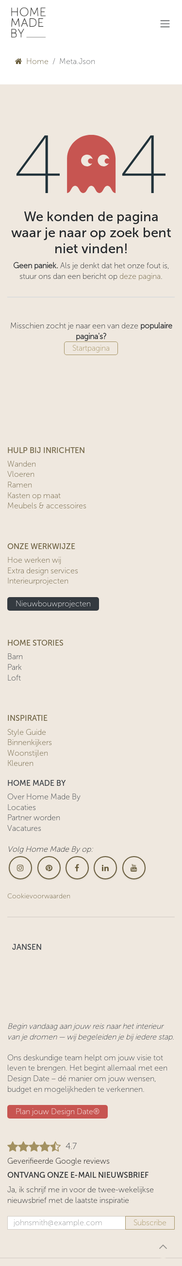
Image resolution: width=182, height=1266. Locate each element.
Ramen (19, 484)
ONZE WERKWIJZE (41, 546)
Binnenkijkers (29, 742)
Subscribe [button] (149, 1222)
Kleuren (20, 763)
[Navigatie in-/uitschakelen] (165, 23)
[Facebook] (77, 867)
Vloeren (20, 474)
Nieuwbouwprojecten (53, 603)
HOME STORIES (35, 643)
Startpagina (91, 348)
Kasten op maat (34, 495)
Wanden (21, 464)
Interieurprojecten (37, 580)
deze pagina (140, 276)
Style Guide (26, 732)
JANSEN (27, 947)
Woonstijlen (27, 753)
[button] (163, 1246)
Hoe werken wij (34, 560)
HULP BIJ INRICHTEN (46, 450)
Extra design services (42, 570)
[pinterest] (49, 867)
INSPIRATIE (27, 718)
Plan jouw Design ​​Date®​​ (57, 1111)
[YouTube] (134, 867)
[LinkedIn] (105, 867)
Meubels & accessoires (46, 505)
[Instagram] (20, 867)
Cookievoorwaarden (38, 896)
